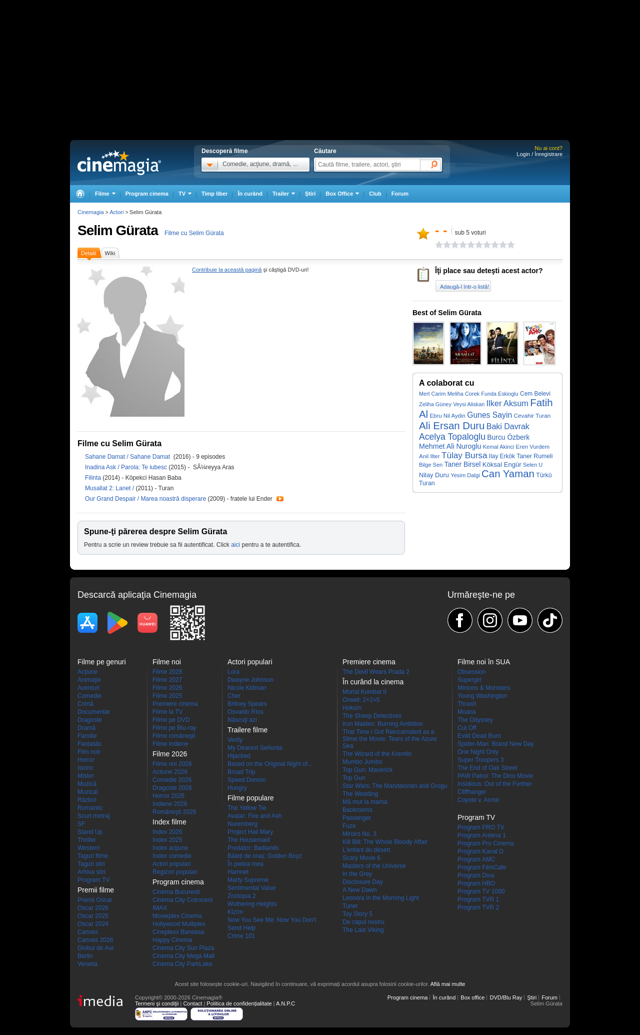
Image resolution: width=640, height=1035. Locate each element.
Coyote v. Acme (478, 799)
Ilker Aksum (507, 403)
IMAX (159, 907)
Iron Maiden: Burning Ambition (382, 723)
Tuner (350, 905)
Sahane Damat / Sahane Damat (129, 456)
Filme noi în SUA (484, 662)
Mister (86, 775)
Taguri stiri (91, 863)
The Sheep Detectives (372, 715)
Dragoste (90, 719)
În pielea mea (246, 863)
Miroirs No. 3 (359, 833)
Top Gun (353, 777)
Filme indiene (170, 743)
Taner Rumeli (534, 456)
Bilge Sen (430, 465)
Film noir (89, 751)
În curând (250, 194)
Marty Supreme (248, 879)
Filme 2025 (167, 695)
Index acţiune (170, 847)
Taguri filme (93, 855)
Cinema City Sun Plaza (183, 947)
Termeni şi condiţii (156, 1003)
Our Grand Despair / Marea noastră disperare (145, 498)
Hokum (352, 707)
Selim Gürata (118, 230)
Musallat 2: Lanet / (110, 488)
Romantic (90, 807)
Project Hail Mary (250, 831)
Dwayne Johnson (251, 679)
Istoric (86, 767)
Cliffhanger (472, 791)
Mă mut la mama (364, 801)
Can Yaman (508, 473)
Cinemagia (91, 212)
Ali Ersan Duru (451, 425)
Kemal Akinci (498, 447)
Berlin (85, 955)
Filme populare (251, 798)
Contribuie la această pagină (227, 270)
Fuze (349, 825)
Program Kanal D (481, 851)
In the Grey (357, 873)
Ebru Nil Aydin (447, 416)
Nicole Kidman (247, 687)
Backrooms (357, 809)
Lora (234, 671)
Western (89, 847)
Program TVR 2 (478, 907)
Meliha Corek (464, 394)
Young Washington (483, 695)
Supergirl (470, 679)
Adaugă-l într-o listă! (464, 287)
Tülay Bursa (465, 455)
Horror (86, 759)
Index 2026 (167, 831)
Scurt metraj (94, 815)
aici (235, 544)
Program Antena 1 (482, 835)
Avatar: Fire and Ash (255, 815)
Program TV (94, 879)
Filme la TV (167, 711)
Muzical (88, 791)
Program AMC (476, 859)
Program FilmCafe (482, 867)
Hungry (237, 787)
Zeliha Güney (435, 404)
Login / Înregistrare (539, 154)
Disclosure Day (362, 881)
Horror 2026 (168, 795)
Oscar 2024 (93, 923)
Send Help (242, 927)
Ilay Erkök (502, 456)
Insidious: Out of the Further (495, 783)
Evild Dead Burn (479, 735)
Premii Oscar (95, 899)
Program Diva (476, 875)
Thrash (467, 703)
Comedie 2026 (172, 779)
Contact (192, 1003)
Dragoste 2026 (172, 787)
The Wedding (360, 793)
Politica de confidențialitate (239, 1003)
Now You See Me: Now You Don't (272, 919)
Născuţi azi (242, 719)
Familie (87, 735)
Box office (472, 997)
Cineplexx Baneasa (178, 931)
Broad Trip (241, 771)
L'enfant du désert (366, 849)
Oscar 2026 (93, 907)
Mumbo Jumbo (362, 761)
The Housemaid (249, 839)
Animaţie (89, 679)
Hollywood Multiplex (179, 923)
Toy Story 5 (357, 913)
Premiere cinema (175, 703)
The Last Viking (363, 929)
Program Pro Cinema (486, 843)
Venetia (88, 963)
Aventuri (89, 687)
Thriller (87, 839)
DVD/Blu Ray (506, 997)
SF (81, 823)
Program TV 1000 (481, 891)
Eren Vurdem (533, 447)
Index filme (169, 822)
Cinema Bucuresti (176, 891)
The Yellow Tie (247, 807)
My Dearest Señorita (255, 747)
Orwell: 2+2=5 (361, 699)
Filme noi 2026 (172, 763)
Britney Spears (247, 703)
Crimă (86, 703)
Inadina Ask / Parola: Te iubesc (126, 467)
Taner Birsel (462, 464)
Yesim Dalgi (465, 475)
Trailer (280, 498)
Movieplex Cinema (177, 915)
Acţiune (88, 671)
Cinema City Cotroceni (182, 899)
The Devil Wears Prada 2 (376, 671)
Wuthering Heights (252, 903)
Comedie (90, 695)
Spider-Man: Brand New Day (496, 743)
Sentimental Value (252, 887)
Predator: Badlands (253, 847)
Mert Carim (432, 394)
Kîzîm (235, 911)
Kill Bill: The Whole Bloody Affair (385, 841)
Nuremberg (243, 823)
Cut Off (467, 727)
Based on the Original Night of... (270, 763)
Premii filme (96, 890)
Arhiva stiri (92, 871)
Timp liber (215, 194)
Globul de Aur (96, 947)
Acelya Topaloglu (452, 437)
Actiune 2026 (170, 771)
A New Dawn (359, 889)
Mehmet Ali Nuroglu (450, 446)
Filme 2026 (167, 687)
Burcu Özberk (508, 437)
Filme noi (166, 662)
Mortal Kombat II (364, 691)
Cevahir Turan (532, 415)
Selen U (532, 465)
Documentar (94, 711)
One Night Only (478, 751)
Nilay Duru (434, 475)
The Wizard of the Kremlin (377, 753)
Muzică (87, 783)
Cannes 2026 (95, 939)
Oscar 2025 (93, 915)
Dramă (87, 727)
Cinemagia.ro (119, 162)
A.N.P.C (285, 1003)
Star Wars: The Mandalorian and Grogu (394, 785)
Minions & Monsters (484, 687)
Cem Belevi (535, 393)
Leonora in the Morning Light (380, 897)
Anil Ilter (429, 456)
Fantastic (90, 743)
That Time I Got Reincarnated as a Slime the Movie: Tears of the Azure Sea (389, 738)
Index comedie (172, 855)
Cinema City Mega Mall (183, 955)
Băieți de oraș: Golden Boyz (265, 855)
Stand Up (90, 831)
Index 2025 (167, 839)
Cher (234, 695)
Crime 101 (241, 935)
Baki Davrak (508, 426)
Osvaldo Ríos (246, 711)
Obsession (472, 671)
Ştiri (310, 194)
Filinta (93, 477)
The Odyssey (475, 719)
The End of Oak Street (487, 767)
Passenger (356, 817)
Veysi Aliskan (468, 404)
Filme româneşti (173, 735)
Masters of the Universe (374, 865)
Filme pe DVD (171, 719)
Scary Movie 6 (361, 857)
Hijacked (239, 755)
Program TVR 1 (478, 899)
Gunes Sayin (489, 415)
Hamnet (238, 871)
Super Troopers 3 (481, 759)
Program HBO (476, 883)
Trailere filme (248, 730)
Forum (400, 194)
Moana (467, 711)
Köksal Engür (502, 464)
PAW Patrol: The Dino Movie (495, 775)
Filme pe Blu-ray (174, 727)
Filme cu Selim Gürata (194, 233)
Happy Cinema (172, 939)
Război (87, 799)
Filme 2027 (167, 679)
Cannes (88, 931)
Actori (117, 212)
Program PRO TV (481, 827)
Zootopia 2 (242, 895)
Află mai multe (448, 984)
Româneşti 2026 (174, 811)
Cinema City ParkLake (182, 963)
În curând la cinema (373, 682)
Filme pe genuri (102, 662)
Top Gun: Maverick (367, 769)
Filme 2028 (167, 671)
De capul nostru (363, 921)
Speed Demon (247, 779)
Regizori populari (175, 871)
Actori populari (171, 863)
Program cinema (147, 194)
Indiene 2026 (169, 803)
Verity (235, 739)
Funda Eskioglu (499, 394)
